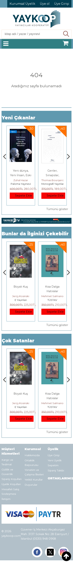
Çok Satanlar (18, 340)
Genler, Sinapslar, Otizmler (52, 175)
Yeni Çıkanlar (18, 118)
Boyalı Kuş (21, 286)
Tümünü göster (57, 209)
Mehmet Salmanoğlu (54, 296)
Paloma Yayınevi (21, 183)
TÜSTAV (52, 299)
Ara (66, 34)
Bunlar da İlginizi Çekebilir (35, 233)
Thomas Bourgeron (53, 180)
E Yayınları (21, 299)
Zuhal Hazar (20, 180)
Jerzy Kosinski (20, 296)
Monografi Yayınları (52, 183)
